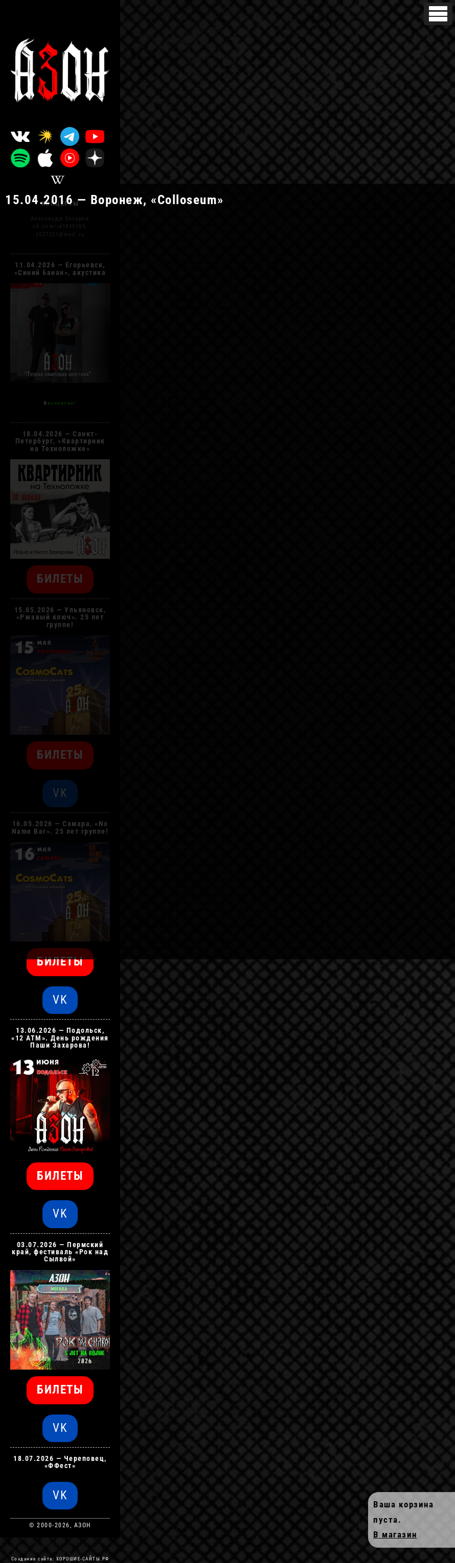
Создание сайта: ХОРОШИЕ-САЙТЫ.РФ (60, 1558)
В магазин (395, 1535)
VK (60, 1000)
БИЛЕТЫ (60, 962)
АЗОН (82, 1525)
